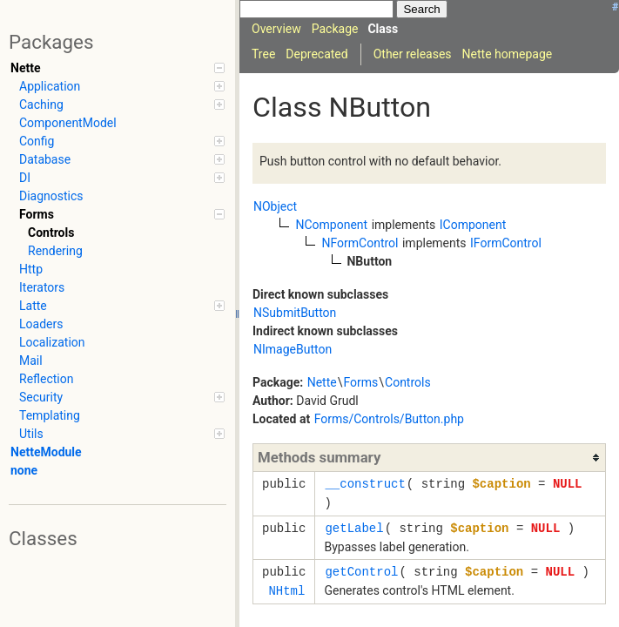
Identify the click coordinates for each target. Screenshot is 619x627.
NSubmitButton (294, 313)
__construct (365, 483)
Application (122, 86)
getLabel (354, 528)
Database (122, 159)
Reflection (46, 379)
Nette (117, 68)
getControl (361, 571)
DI (122, 178)
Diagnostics (51, 196)
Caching (122, 104)
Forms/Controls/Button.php (389, 419)
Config (122, 141)
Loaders (41, 324)
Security (122, 397)
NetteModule (46, 452)
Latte (122, 306)
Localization (52, 342)
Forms (122, 214)
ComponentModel (68, 123)
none (23, 470)
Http (31, 269)
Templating (49, 415)
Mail (31, 360)
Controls (51, 232)
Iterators (41, 287)
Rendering (55, 251)
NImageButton (292, 349)
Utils (122, 434)
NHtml (286, 591)
